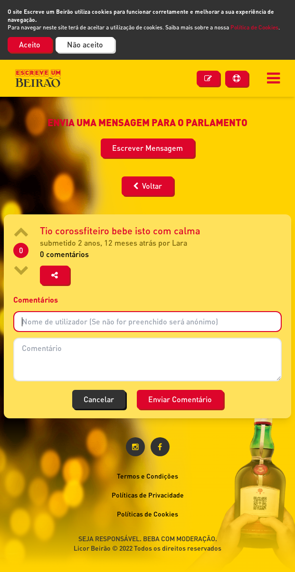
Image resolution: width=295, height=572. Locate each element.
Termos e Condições (147, 476)
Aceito (29, 44)
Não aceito (85, 44)
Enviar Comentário (180, 399)
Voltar (147, 185)
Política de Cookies (254, 27)
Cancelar (99, 399)
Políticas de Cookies (147, 514)
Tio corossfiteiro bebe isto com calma (120, 230)
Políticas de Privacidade (148, 495)
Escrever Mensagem (147, 147)
